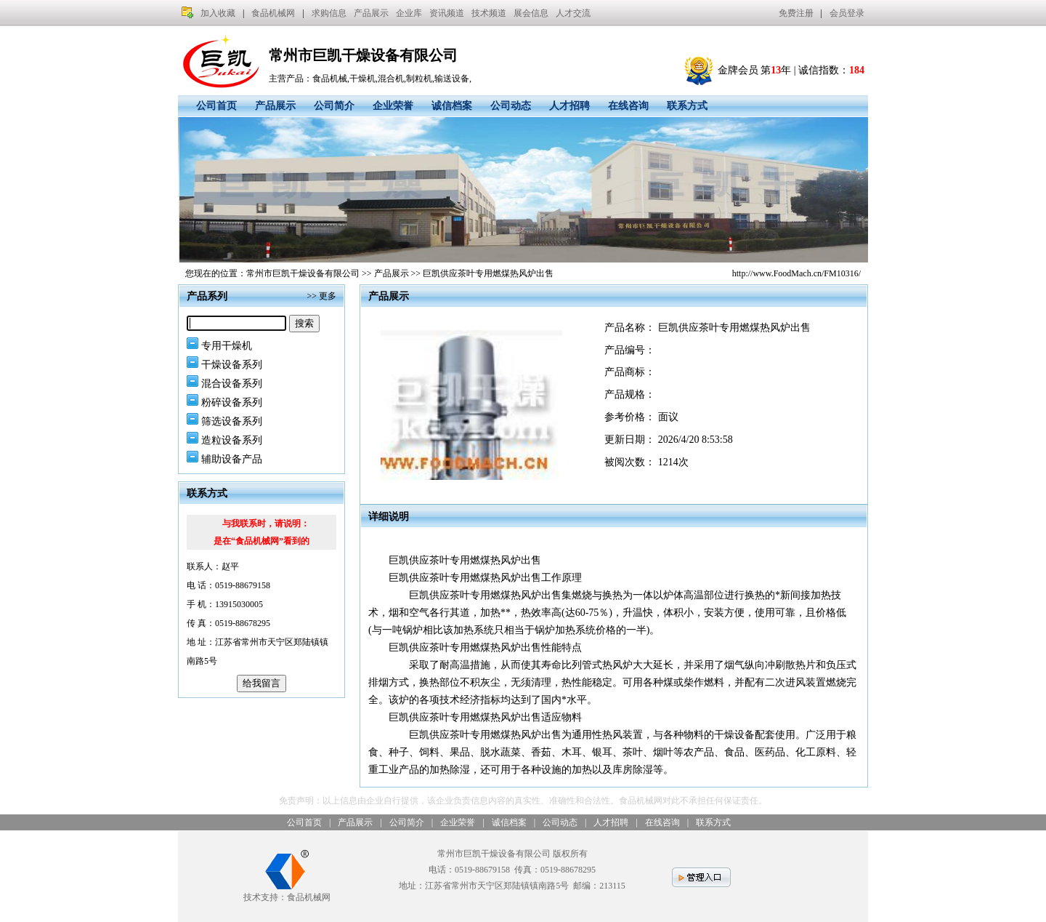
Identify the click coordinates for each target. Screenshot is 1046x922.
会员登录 (847, 13)
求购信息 (329, 13)
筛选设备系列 (231, 421)
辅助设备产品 (231, 459)
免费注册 (796, 13)
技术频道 (488, 13)
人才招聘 (569, 105)
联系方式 (687, 105)
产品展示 (371, 13)
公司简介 (334, 105)
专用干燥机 (226, 345)
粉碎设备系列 (231, 402)
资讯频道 (446, 13)
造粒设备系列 (231, 440)
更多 (327, 296)
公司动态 (510, 105)
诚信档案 (451, 105)
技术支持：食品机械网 (287, 891)
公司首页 (216, 105)
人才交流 (573, 13)
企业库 (409, 13)
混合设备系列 (231, 383)
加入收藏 (217, 13)
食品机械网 (273, 13)
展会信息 (531, 13)
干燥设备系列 (231, 364)
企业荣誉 (393, 105)
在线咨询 (628, 105)
